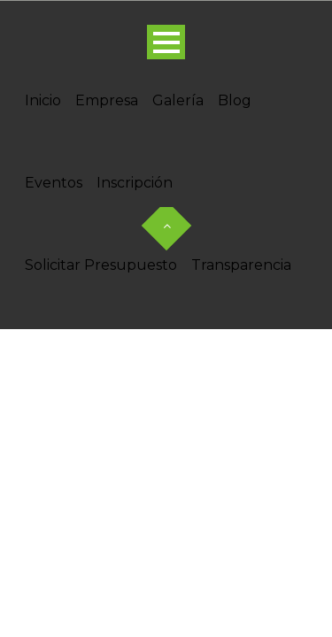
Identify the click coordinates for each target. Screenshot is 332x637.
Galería (178, 100)
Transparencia (241, 265)
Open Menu (166, 42)
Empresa (106, 100)
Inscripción (135, 182)
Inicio (43, 100)
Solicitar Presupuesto (101, 265)
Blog (234, 100)
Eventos (53, 182)
